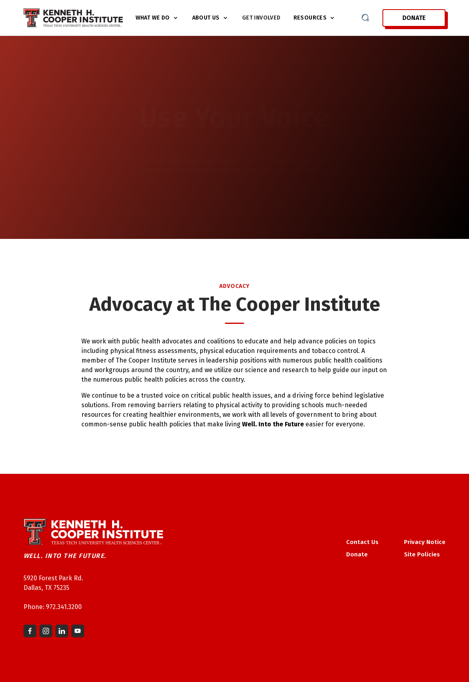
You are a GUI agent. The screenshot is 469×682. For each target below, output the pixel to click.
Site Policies (422, 554)
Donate (414, 18)
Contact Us (362, 542)
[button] (157, 17)
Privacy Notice (424, 542)
